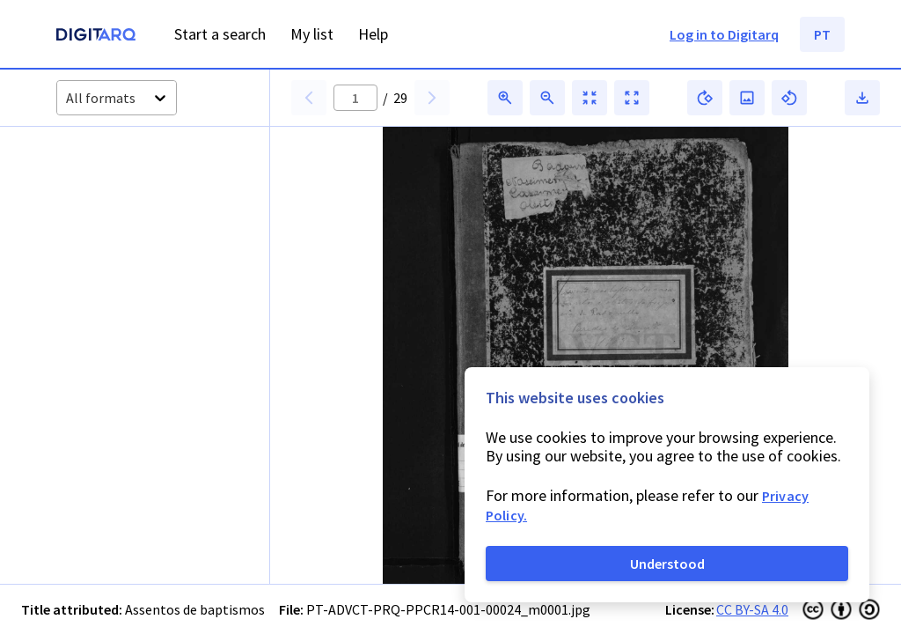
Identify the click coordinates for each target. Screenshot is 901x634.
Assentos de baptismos (195, 609)
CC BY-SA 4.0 (752, 609)
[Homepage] (96, 36)
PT (822, 34)
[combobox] (67, 98)
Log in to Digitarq (724, 34)
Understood (667, 563)
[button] (95, 187)
